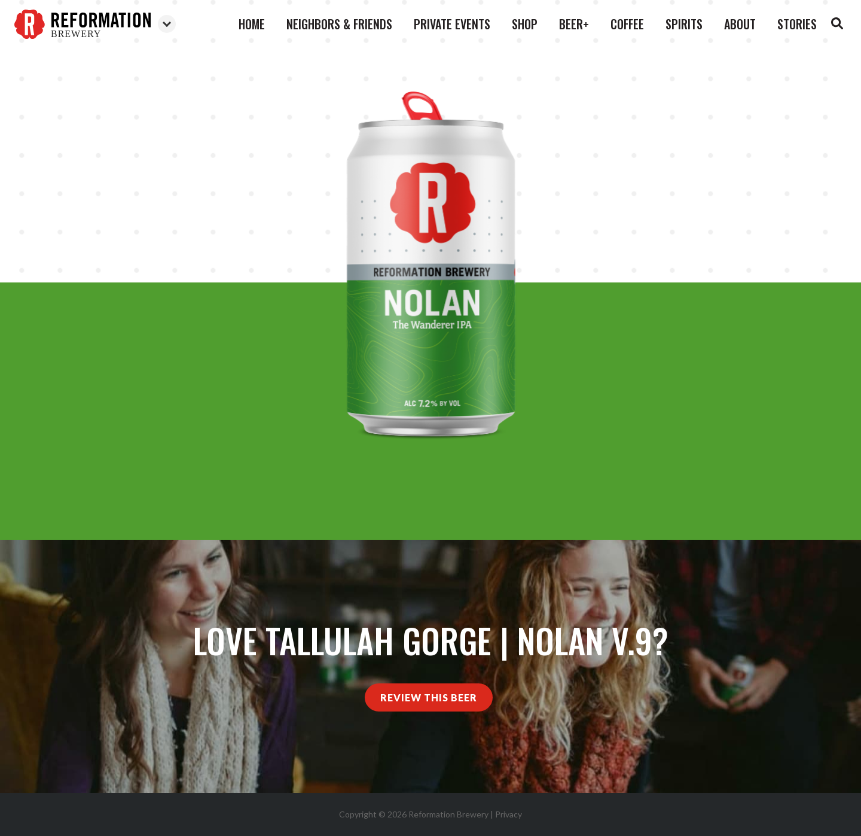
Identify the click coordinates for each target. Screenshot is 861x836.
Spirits (684, 24)
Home (252, 24)
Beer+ (574, 24)
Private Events (452, 24)
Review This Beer (428, 697)
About (740, 24)
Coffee (627, 24)
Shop (525, 24)
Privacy (508, 814)
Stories (797, 24)
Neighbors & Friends (339, 24)
